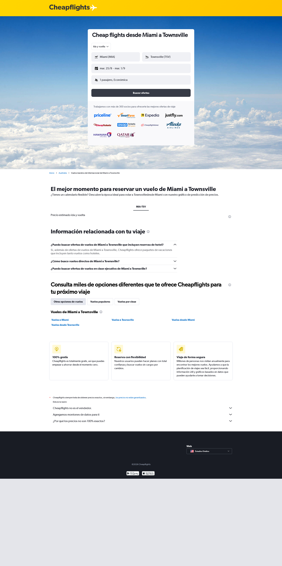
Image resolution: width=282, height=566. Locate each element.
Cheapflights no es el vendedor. (143, 405)
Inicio (51, 170)
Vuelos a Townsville (123, 316)
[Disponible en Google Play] (133, 470)
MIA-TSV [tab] (141, 203)
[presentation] (229, 213)
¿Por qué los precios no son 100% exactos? (143, 418)
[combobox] (101, 46)
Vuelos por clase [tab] (127, 298)
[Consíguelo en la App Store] (148, 470)
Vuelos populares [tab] (100, 298)
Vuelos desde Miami (183, 316)
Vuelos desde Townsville (65, 322)
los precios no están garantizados (131, 394)
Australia (63, 170)
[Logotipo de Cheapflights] (69, 8)
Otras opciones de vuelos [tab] (68, 298)
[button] (114, 67)
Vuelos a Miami (60, 316)
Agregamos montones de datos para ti (143, 411)
